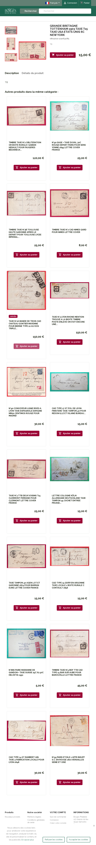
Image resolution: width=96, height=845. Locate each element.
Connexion (54, 820)
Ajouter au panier (63, 55)
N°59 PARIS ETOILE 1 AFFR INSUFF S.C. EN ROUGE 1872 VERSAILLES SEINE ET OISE (68, 759)
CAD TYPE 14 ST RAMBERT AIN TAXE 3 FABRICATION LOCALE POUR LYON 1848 (26, 759)
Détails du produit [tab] (33, 73)
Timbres (59, 18)
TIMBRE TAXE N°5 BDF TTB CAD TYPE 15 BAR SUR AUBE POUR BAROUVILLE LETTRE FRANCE (67, 672)
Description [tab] (12, 73)
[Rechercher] (65, 11)
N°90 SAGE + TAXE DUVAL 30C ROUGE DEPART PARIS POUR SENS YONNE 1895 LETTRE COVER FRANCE (69, 146)
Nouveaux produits (12, 817)
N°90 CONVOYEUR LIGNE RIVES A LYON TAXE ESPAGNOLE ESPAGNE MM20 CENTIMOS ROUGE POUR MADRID (25, 412)
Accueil (13, 18)
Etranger (80, 18)
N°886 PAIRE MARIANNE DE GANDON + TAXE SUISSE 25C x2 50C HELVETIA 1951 (26, 672)
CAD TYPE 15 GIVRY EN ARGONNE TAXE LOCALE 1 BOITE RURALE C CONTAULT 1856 (68, 585)
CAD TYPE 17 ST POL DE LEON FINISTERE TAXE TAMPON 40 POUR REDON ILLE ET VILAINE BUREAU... (69, 411)
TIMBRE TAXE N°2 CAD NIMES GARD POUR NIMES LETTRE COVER (69, 231)
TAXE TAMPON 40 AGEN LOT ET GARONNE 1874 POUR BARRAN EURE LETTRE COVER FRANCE (24, 585)
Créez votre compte (58, 823)
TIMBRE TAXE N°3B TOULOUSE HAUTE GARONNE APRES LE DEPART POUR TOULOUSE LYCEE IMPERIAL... (25, 233)
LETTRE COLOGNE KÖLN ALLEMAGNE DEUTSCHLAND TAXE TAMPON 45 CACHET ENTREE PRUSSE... (69, 499)
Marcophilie (36, 18)
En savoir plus (28, 840)
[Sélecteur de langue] (53, 3)
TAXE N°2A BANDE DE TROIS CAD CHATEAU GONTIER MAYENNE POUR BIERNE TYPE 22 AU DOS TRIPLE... (25, 325)
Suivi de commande (58, 817)
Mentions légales (34, 817)
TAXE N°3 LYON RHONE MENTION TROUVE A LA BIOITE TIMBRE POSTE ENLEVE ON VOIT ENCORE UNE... (68, 320)
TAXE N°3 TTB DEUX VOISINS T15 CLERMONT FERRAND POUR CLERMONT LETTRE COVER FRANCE (24, 499)
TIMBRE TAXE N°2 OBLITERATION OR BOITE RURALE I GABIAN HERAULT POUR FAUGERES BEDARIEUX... (25, 146)
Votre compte (58, 812)
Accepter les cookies (78, 839)
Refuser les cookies (54, 839)
